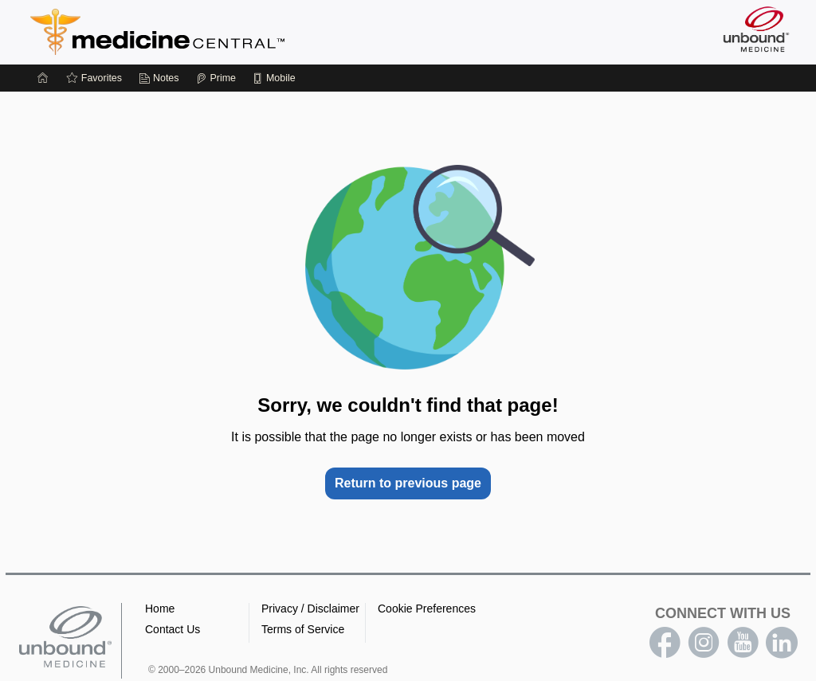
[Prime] (216, 78)
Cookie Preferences (427, 608)
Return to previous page (408, 483)
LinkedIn (782, 643)
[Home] (43, 78)
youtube (743, 643)
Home (160, 608)
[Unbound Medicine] (756, 29)
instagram (704, 643)
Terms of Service (302, 629)
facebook (665, 643)
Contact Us (172, 629)
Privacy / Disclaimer (310, 608)
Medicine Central (228, 32)
